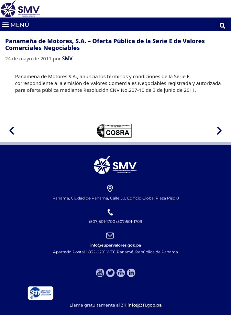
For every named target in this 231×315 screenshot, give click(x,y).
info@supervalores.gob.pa (115, 245)
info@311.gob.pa (144, 305)
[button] (15, 24)
